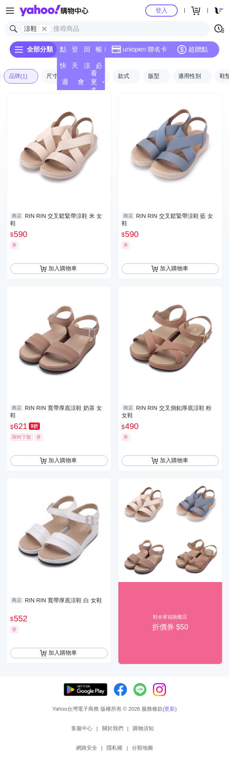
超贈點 (192, 49)
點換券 (63, 52)
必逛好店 (99, 68)
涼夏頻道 (87, 68)
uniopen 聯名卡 (139, 49)
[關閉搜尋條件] (44, 28)
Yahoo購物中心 (54, 10)
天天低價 (75, 68)
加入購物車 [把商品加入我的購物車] (58, 268)
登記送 (75, 52)
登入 (161, 10)
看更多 (98, 82)
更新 (169, 709)
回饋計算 (87, 52)
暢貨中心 (99, 52)
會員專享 (81, 84)
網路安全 (86, 748)
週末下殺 (65, 84)
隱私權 (114, 748)
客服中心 (81, 728)
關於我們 (112, 728)
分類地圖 (142, 748)
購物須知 (143, 728)
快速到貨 (63, 68)
